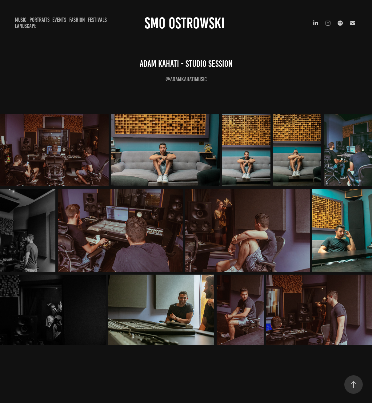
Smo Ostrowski (186, 23)
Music (20, 20)
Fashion (77, 20)
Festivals (97, 20)
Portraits (40, 20)
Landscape (25, 26)
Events (59, 20)
